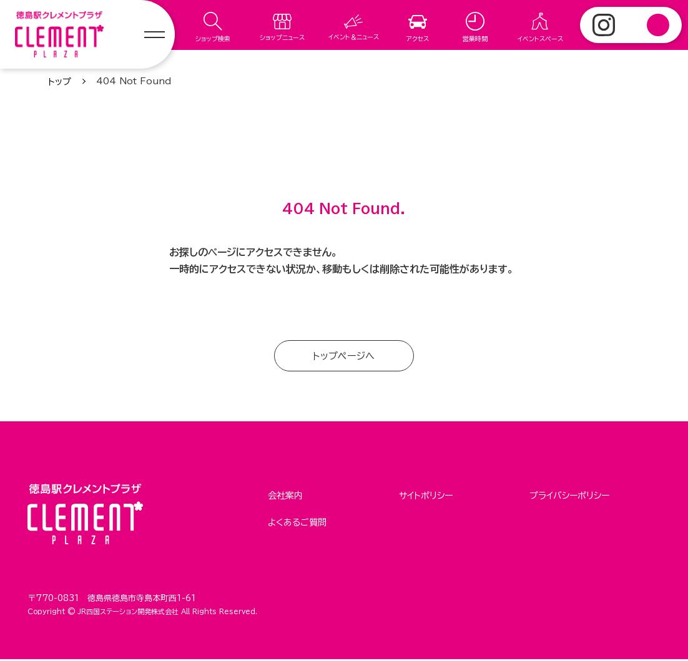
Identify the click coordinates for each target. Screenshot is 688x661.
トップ (59, 81)
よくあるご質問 (297, 520)
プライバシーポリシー (569, 496)
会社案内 (285, 496)
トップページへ (344, 356)
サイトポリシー (426, 496)
